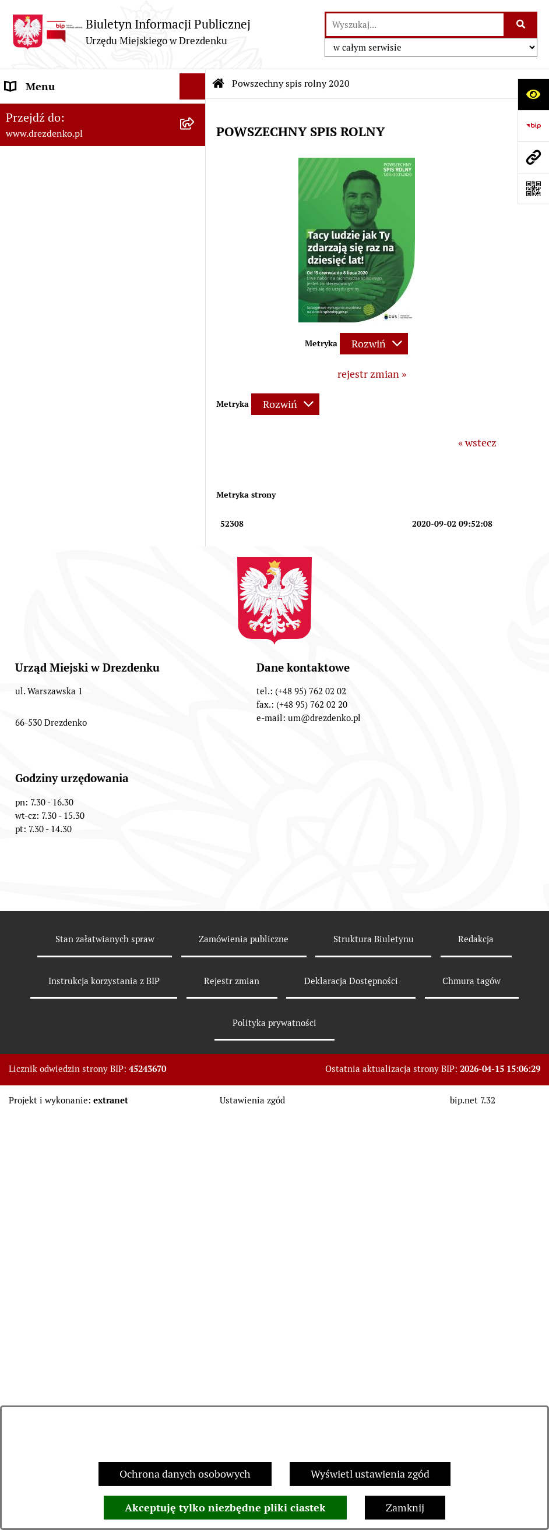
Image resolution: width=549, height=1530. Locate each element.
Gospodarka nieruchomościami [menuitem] (77, 510)
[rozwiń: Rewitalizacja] (195, 563)
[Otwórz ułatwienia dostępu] (533, 94)
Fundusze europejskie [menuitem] (55, 484)
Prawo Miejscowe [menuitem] (45, 285)
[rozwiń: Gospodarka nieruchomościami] (195, 511)
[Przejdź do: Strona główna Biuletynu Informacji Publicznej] (218, 83)
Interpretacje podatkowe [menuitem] (62, 390)
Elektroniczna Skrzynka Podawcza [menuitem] (83, 683)
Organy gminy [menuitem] (38, 259)
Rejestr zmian (231, 1394)
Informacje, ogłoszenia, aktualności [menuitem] (86, 180)
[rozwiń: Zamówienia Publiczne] (195, 458)
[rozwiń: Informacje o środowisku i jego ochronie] (195, 589)
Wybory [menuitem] (23, 657)
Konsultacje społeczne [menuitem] (56, 154)
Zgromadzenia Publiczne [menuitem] (62, 709)
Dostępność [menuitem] (32, 840)
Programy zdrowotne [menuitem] (54, 762)
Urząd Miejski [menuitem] (36, 233)
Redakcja (476, 1352)
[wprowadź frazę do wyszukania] (415, 25)
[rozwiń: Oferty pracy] (195, 631)
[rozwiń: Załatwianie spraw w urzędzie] (195, 207)
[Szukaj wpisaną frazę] (521, 25)
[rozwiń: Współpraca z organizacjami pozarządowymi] (195, 416)
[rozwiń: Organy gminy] (195, 259)
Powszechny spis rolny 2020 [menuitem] (70, 788)
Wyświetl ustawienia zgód (370, 1474)
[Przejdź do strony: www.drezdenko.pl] (533, 157)
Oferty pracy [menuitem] (33, 631)
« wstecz (477, 442)
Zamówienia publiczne (243, 1352)
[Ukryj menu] (193, 86)
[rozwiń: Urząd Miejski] (195, 233)
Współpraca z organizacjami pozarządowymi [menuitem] (70, 424)
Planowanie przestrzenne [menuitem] (64, 537)
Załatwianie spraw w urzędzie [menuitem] (73, 207)
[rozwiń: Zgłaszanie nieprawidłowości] (195, 867)
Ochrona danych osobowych (185, 1474)
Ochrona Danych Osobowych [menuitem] (72, 814)
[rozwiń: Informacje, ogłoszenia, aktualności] (195, 181)
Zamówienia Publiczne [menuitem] (57, 458)
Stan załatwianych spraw (104, 1352)
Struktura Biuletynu (373, 1352)
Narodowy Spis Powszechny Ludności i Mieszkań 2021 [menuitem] (91, 120)
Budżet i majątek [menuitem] (44, 311)
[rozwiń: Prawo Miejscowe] (195, 285)
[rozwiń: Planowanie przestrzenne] (195, 537)
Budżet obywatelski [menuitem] (50, 364)
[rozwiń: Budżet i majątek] (195, 312)
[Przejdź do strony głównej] (131, 32)
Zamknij (405, 1507)
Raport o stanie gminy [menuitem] (56, 338)
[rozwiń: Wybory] (195, 657)
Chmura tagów (471, 1394)
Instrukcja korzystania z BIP (104, 1394)
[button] (356, 318)
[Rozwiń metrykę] (374, 343)
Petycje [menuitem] (21, 736)
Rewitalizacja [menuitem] (35, 563)
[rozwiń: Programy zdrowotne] (195, 762)
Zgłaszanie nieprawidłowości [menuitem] (72, 867)
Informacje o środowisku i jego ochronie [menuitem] (75, 597)
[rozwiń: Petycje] (195, 736)
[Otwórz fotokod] (533, 188)
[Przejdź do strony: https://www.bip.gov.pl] (533, 125)
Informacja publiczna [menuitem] (54, 893)
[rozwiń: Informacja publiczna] (195, 893)
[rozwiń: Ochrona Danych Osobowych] (195, 814)
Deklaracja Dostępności (351, 1394)
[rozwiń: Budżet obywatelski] (195, 364)
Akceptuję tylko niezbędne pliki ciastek (225, 1507)
